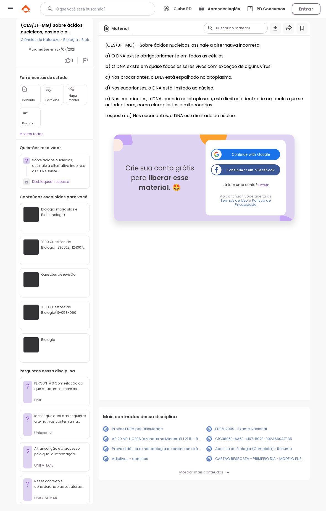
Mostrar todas (31, 133)
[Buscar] (95, 8)
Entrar (306, 9)
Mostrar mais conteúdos (204, 472)
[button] (245, 154)
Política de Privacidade (253, 202)
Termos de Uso (234, 200)
